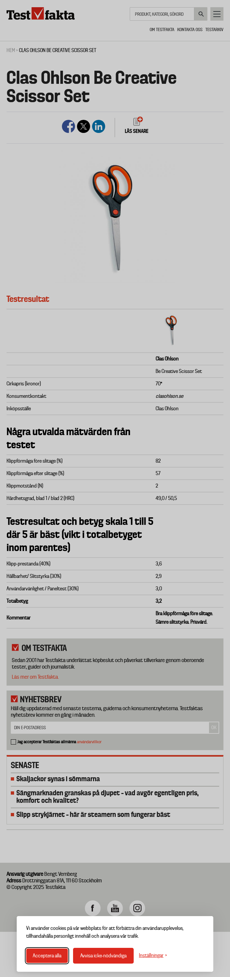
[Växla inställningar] (153, 955)
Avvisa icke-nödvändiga (103, 956)
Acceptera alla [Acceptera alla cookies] (47, 956)
